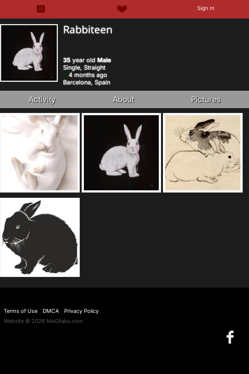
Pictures (206, 99)
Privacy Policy (81, 311)
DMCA (51, 311)
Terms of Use (20, 311)
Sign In (205, 8)
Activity (42, 99)
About (123, 99)
